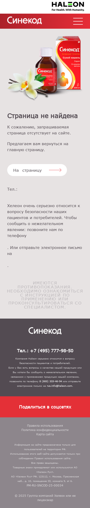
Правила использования (45, 425)
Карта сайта (45, 434)
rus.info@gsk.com (45, 260)
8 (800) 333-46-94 (45, 242)
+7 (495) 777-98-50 (45, 195)
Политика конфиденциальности (45, 429)
